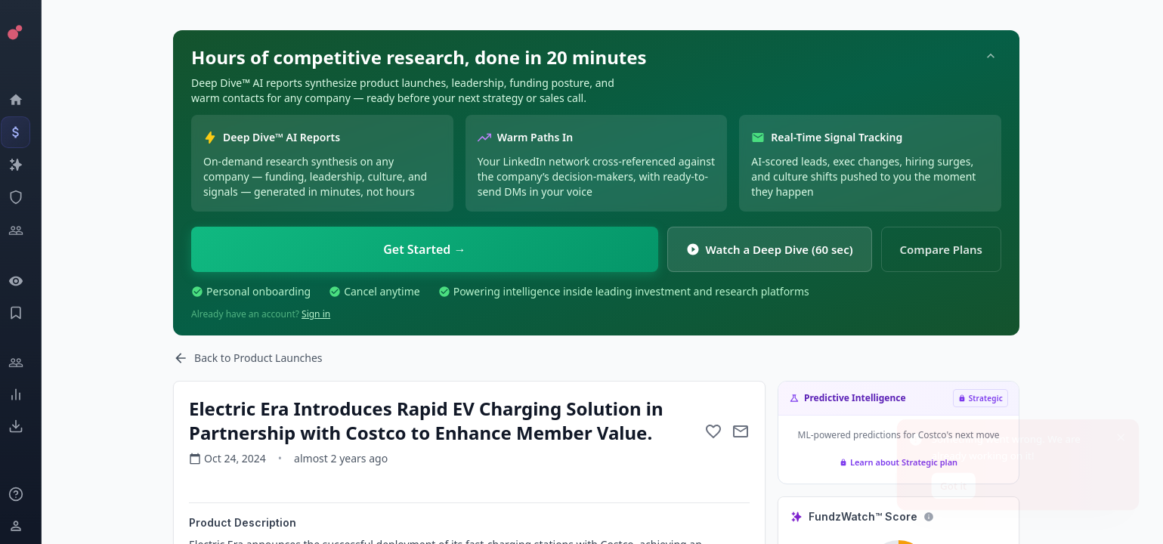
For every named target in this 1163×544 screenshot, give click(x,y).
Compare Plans (953, 249)
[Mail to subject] (753, 431)
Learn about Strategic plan (911, 462)
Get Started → (437, 249)
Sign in (328, 314)
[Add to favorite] (726, 431)
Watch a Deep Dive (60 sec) (781, 249)
